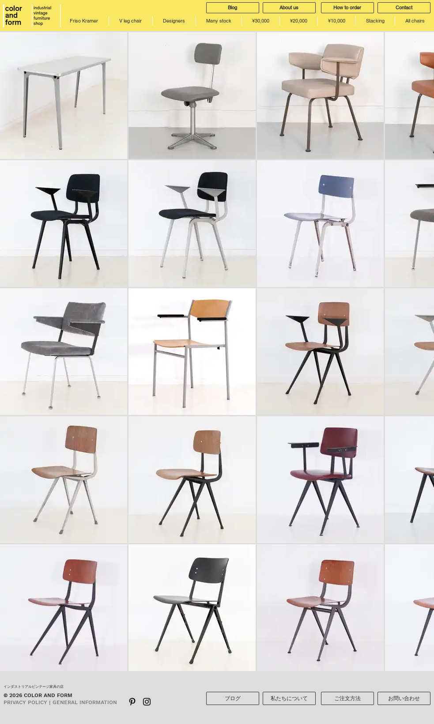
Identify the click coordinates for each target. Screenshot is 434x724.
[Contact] (403, 7)
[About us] (289, 7)
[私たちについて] (289, 698)
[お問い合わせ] (403, 698)
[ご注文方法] (347, 698)
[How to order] (347, 7)
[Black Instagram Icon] (147, 702)
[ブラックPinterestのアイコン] (132, 702)
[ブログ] (232, 698)
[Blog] (232, 7)
